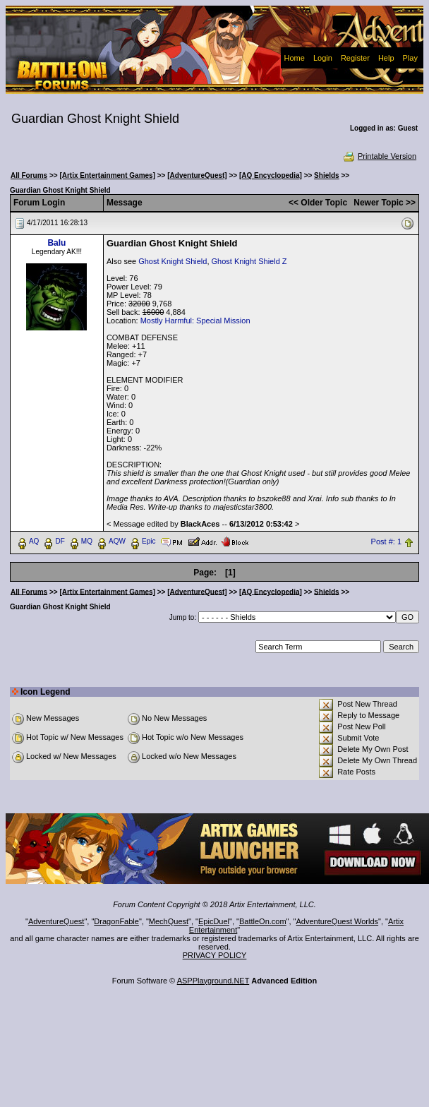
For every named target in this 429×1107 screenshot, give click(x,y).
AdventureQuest (56, 921)
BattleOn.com (262, 921)
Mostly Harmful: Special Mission (195, 320)
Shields (326, 175)
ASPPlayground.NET (213, 980)
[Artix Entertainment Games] (107, 175)
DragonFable (116, 921)
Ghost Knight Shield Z (249, 261)
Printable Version (379, 156)
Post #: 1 (386, 541)
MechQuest (168, 921)
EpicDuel (213, 921)
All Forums (29, 175)
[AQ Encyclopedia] (270, 175)
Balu (56, 243)
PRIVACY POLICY (215, 955)
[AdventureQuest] (196, 175)
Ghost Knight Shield (172, 261)
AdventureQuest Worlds (337, 921)
